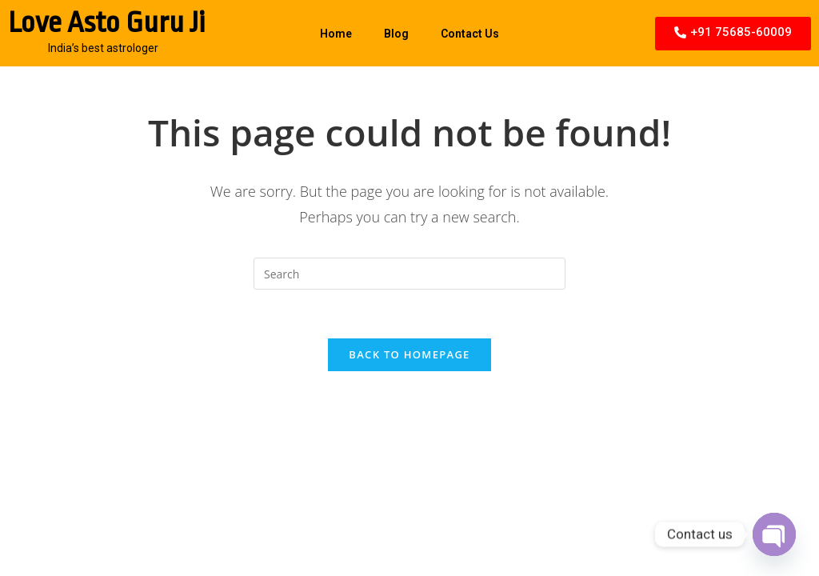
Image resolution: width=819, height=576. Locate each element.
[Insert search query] (409, 274)
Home (336, 33)
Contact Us (470, 33)
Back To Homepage (409, 354)
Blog (396, 33)
